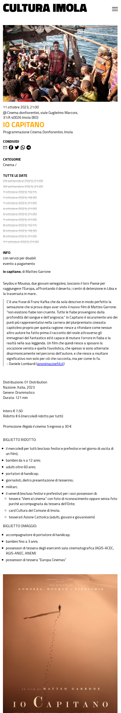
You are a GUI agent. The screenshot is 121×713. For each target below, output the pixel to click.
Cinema (8, 165)
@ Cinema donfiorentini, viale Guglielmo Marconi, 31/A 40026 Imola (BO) (40, 115)
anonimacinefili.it (50, 363)
